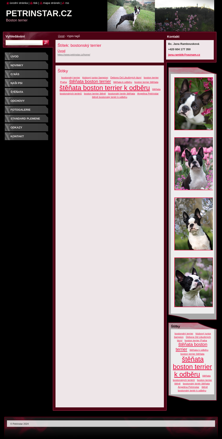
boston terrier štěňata (146, 82)
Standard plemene (25, 118)
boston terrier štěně (95, 93)
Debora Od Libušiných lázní (125, 77)
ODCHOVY (18, 100)
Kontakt (17, 136)
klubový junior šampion (95, 77)
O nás (15, 74)
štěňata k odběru (122, 82)
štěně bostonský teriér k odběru (109, 97)
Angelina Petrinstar (148, 93)
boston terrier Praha (196, 340)
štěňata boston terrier (90, 81)
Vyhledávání (15, 36)
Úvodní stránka (19, 3)
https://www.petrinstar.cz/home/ (74, 54)
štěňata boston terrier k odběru (104, 87)
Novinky (17, 65)
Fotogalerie (21, 109)
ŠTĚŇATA (17, 92)
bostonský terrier (70, 77)
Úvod (61, 36)
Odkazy (16, 127)
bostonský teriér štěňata (121, 93)
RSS (67, 3)
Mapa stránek (51, 3)
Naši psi (17, 83)
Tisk (35, 3)
